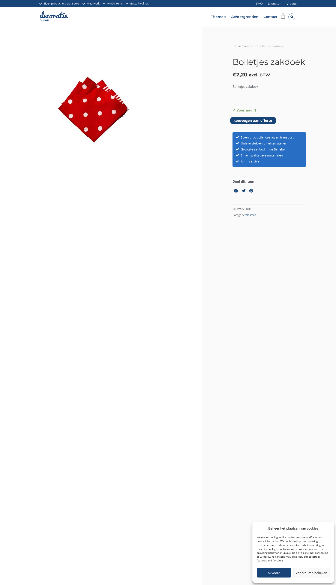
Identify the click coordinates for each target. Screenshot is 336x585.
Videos (291, 4)
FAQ (259, 4)
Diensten (274, 4)
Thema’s (218, 17)
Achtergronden (244, 17)
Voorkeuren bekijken (311, 573)
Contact (271, 17)
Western (250, 46)
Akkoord (274, 573)
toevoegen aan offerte (253, 120)
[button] (291, 16)
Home (236, 46)
